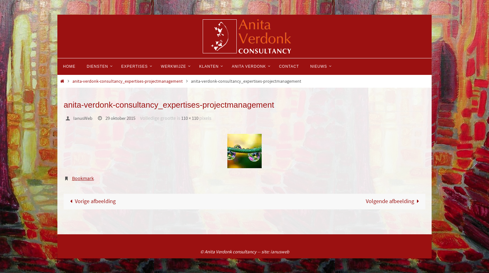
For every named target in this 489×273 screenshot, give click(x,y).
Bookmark (83, 178)
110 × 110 (196, 118)
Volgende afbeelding (394, 201)
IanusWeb (83, 118)
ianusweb (279, 252)
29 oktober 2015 (124, 118)
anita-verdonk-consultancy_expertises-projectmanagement (127, 81)
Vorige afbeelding (91, 201)
